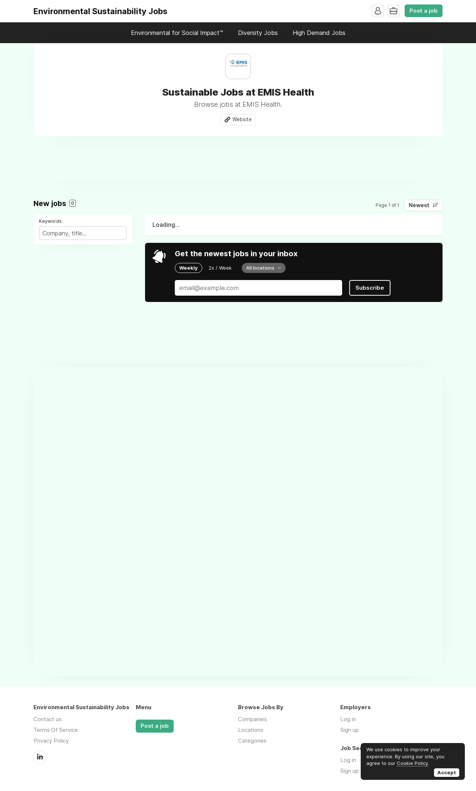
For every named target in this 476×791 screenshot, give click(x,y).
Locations (250, 729)
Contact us (47, 719)
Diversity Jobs (258, 32)
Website (242, 119)
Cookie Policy (412, 763)
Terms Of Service (55, 729)
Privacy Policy (51, 740)
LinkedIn (39, 757)
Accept (446, 772)
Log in (348, 719)
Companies (252, 719)
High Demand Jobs (319, 32)
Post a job (423, 10)
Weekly (188, 268)
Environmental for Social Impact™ (177, 32)
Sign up (349, 729)
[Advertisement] (238, 164)
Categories (252, 740)
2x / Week (220, 268)
